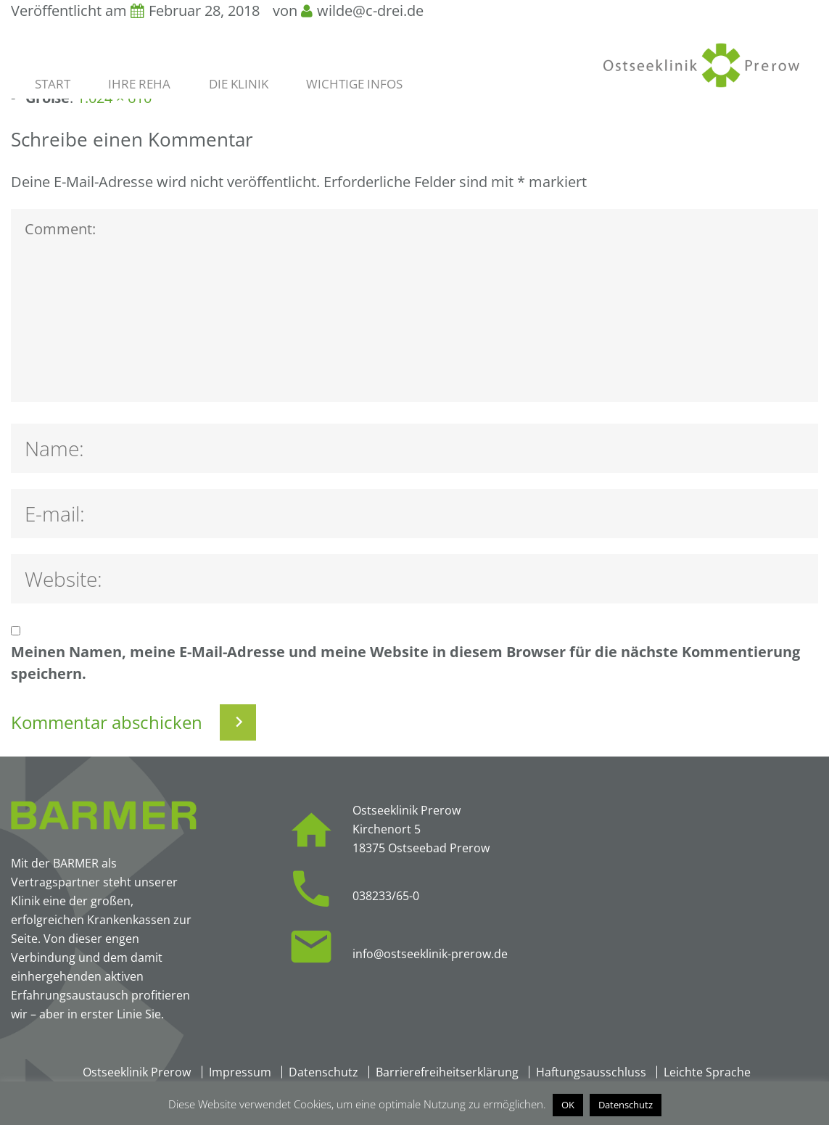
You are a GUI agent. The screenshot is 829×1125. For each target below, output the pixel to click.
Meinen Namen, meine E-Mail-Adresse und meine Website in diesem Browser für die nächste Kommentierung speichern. (405, 662)
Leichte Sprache (707, 1072)
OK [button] (567, 1104)
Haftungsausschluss (591, 1072)
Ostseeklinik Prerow (137, 1072)
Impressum (240, 1072)
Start (52, 84)
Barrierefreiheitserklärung (447, 1072)
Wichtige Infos (354, 84)
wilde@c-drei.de (370, 10)
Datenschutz (323, 1072)
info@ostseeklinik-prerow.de (430, 954)
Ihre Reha (139, 84)
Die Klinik (238, 84)
